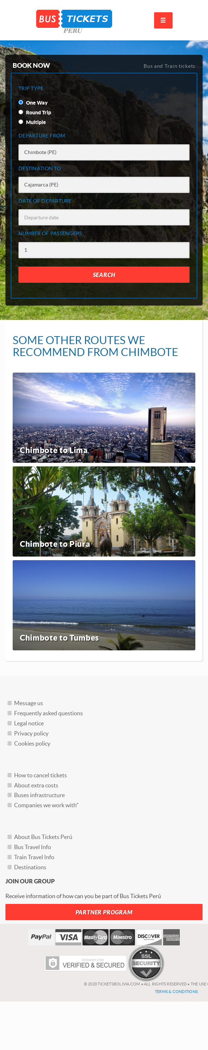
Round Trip (34, 112)
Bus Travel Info (32, 847)
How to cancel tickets (40, 775)
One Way (33, 103)
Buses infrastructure (39, 795)
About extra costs (36, 785)
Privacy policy (31, 733)
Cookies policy (32, 743)
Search (104, 275)
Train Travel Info (34, 857)
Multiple (32, 122)
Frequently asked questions (48, 713)
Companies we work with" (46, 805)
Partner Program (104, 912)
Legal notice (29, 723)
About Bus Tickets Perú (43, 837)
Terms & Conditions (176, 991)
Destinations (30, 867)
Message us (28, 703)
